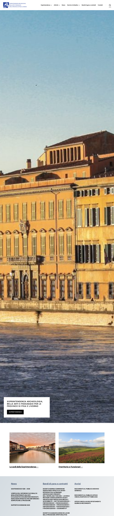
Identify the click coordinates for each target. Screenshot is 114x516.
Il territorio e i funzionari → (71, 466)
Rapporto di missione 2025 (20, 505)
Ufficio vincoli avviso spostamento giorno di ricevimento (87, 502)
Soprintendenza (45, 5)
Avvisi (77, 483)
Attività (56, 5)
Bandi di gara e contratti (89, 5)
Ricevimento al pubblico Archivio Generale (86, 490)
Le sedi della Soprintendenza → (24, 466)
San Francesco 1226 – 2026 (20, 489)
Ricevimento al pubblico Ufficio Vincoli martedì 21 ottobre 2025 (86, 496)
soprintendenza (15, 412)
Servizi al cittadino (72, 5)
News (63, 5)
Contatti (100, 5)
